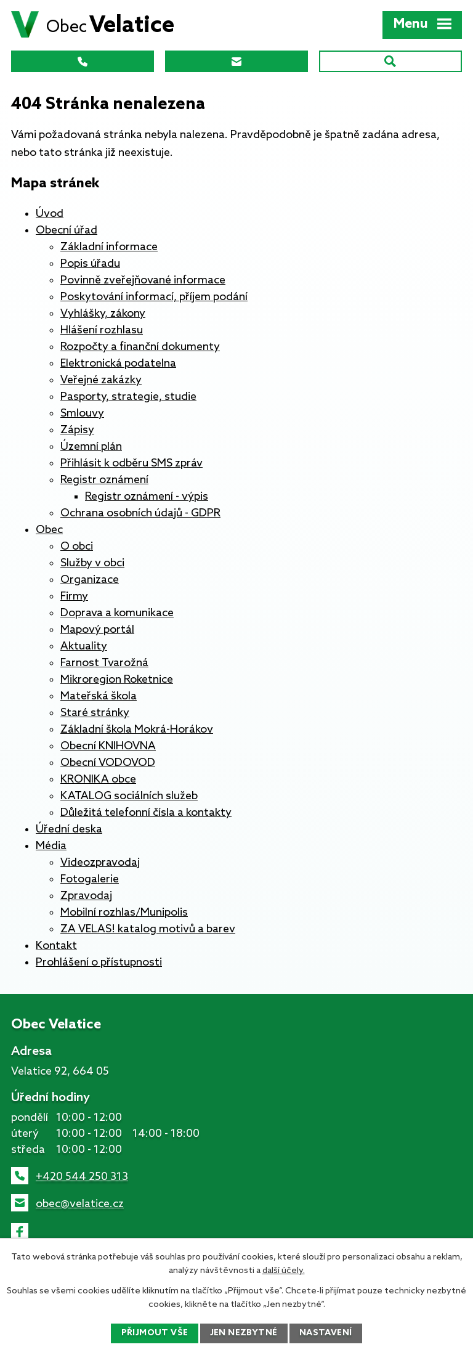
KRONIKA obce (98, 779)
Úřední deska (69, 829)
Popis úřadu (90, 264)
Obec (49, 530)
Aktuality (83, 646)
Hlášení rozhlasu (101, 330)
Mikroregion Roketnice (116, 679)
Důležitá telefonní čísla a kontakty (146, 813)
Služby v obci (92, 563)
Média (51, 846)
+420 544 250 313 (82, 1177)
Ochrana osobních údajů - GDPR (140, 513)
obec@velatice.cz (80, 1204)
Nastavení (325, 1334)
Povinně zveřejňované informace (142, 280)
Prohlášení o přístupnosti (99, 962)
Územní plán (91, 447)
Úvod (49, 214)
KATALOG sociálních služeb (129, 796)
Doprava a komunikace (117, 613)
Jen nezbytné (244, 1334)
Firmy (74, 596)
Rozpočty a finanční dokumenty (140, 347)
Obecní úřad (66, 230)
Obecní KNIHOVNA (108, 746)
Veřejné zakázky (101, 380)
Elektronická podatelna (118, 363)
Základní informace (109, 247)
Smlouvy (82, 413)
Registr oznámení (104, 480)
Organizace (89, 580)
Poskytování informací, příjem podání (154, 297)
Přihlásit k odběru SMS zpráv (131, 463)
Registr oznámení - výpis (146, 496)
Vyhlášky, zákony (102, 313)
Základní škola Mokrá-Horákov (136, 729)
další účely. (283, 1271)
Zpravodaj (86, 896)
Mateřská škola (98, 696)
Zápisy (77, 430)
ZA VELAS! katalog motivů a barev (147, 929)
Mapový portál (97, 630)
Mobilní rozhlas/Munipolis (124, 912)
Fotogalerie (89, 879)
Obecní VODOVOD (107, 763)
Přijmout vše (154, 1334)
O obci (76, 546)
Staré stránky (94, 713)
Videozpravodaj (100, 862)
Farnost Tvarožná (104, 663)
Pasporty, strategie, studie (128, 397)
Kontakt (56, 946)
